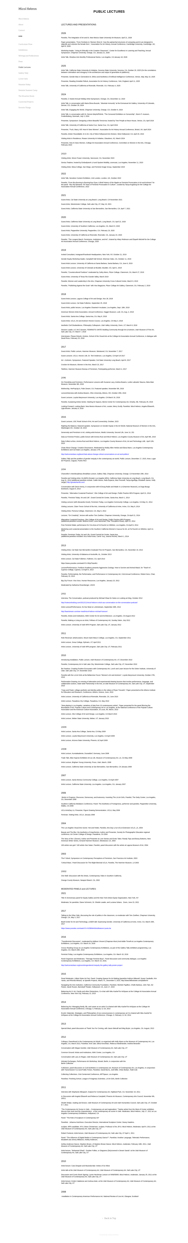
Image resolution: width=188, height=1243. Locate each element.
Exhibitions (22, 50)
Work (20, 36)
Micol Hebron (27, 9)
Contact (21, 30)
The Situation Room (26, 96)
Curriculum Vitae (25, 44)
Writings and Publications (28, 56)
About (20, 25)
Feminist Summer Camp (27, 90)
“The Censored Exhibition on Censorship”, (119, 114)
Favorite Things (24, 108)
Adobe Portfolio (113, 1235)
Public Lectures (24, 67)
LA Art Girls (23, 79)
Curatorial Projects (25, 102)
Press (20, 61)
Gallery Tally (23, 73)
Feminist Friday (24, 84)
